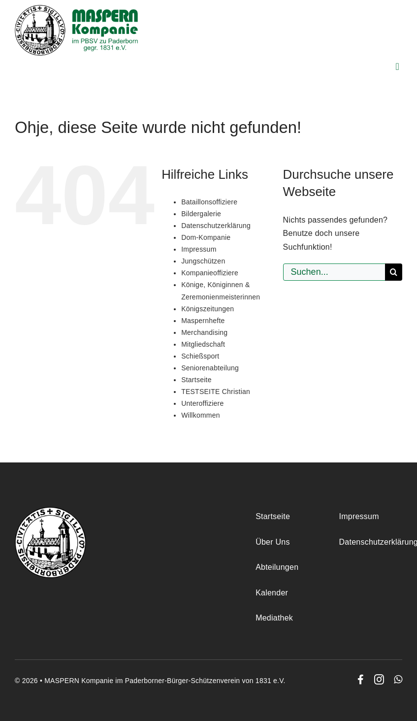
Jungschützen (203, 261)
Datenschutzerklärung (216, 225)
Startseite (196, 380)
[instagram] (379, 680)
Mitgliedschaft (203, 344)
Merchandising (204, 332)
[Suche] (393, 272)
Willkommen (200, 415)
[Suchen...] (334, 272)
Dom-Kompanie (205, 237)
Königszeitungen (207, 309)
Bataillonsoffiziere (209, 202)
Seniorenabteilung (210, 368)
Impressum (198, 249)
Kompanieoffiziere (209, 273)
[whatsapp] (398, 680)
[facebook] (360, 680)
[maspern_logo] (76, 8)
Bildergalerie (201, 214)
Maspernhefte (203, 321)
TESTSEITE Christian (215, 391)
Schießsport (200, 356)
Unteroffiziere (202, 403)
